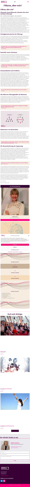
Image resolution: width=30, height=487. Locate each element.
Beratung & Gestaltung (15, 272)
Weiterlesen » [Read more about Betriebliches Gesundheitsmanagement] (2, 428)
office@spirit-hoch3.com (4, 475)
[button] (28, 235)
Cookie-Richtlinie (10, 251)
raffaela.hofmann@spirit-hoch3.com (16, 446)
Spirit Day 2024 (3, 351)
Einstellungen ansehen (15, 249)
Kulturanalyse (15, 266)
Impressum (20, 251)
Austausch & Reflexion (15, 278)
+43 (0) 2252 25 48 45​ (14, 447)
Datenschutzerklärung (16, 251)
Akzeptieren (15, 244)
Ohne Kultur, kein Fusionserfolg (6, 388)
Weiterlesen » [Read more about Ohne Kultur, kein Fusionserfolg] (2, 391)
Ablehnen (15, 247)
